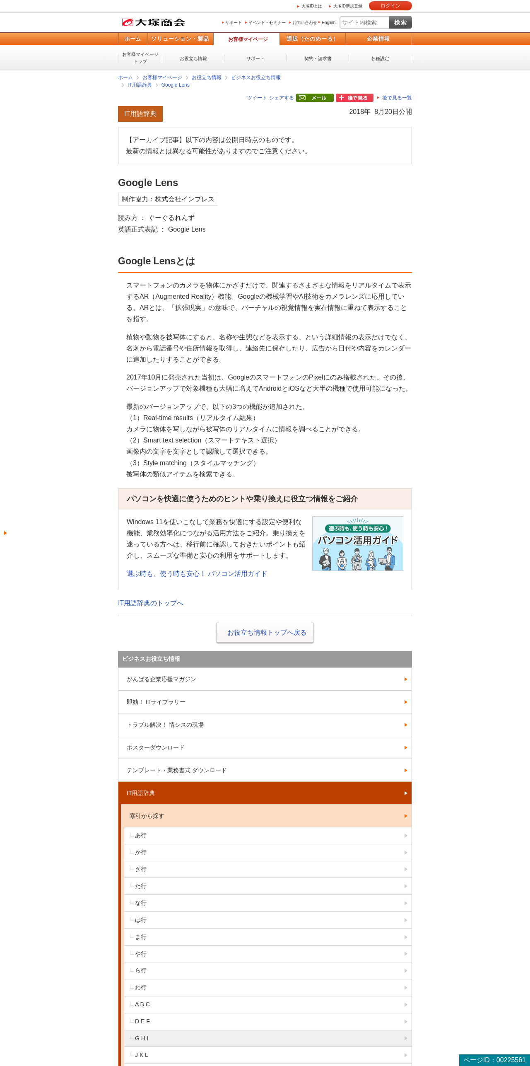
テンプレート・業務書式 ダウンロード (177, 770)
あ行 (141, 835)
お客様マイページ (248, 39)
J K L (141, 1054)
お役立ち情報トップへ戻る (267, 632)
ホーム (133, 39)
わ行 (141, 987)
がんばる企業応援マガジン (161, 679)
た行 (141, 885)
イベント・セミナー (267, 22)
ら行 (141, 970)
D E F (142, 1021)
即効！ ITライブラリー (156, 702)
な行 (141, 902)
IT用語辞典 (140, 85)
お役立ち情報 (193, 58)
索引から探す (147, 815)
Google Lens (175, 85)
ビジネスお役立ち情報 (256, 77)
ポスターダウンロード (156, 747)
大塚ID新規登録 (347, 6)
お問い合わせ (304, 22)
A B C (142, 1004)
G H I (142, 1038)
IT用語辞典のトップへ (150, 603)
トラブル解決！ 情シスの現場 (165, 724)
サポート (233, 22)
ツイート (257, 98)
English (328, 22)
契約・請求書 (318, 58)
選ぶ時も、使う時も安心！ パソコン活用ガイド (197, 573)
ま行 (141, 936)
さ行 (141, 869)
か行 (141, 852)
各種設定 (380, 58)
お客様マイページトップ (140, 58)
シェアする (281, 98)
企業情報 (378, 39)
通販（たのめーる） (313, 39)
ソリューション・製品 (180, 39)
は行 (141, 919)
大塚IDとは (311, 6)
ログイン (390, 6)
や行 (141, 953)
